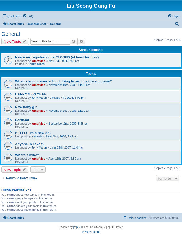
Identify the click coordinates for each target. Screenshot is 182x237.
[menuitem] (28, 16)
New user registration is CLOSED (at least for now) (57, 57)
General (10, 34)
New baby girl (26, 107)
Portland (22, 120)
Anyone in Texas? (30, 144)
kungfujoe (38, 60)
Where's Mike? (27, 155)
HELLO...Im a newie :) (33, 133)
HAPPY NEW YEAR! (31, 94)
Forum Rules (36, 64)
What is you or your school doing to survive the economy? (63, 81)
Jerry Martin (39, 97)
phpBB (77, 227)
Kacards (36, 136)
